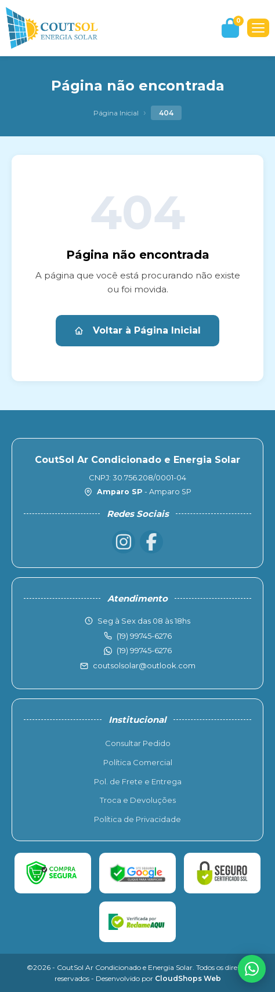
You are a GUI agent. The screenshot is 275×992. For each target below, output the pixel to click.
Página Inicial (116, 112)
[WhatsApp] (252, 969)
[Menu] (258, 28)
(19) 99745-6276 (144, 650)
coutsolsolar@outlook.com (144, 665)
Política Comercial (137, 762)
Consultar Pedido (138, 743)
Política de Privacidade (137, 819)
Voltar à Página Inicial (137, 330)
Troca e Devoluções (138, 800)
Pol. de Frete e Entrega (138, 781)
